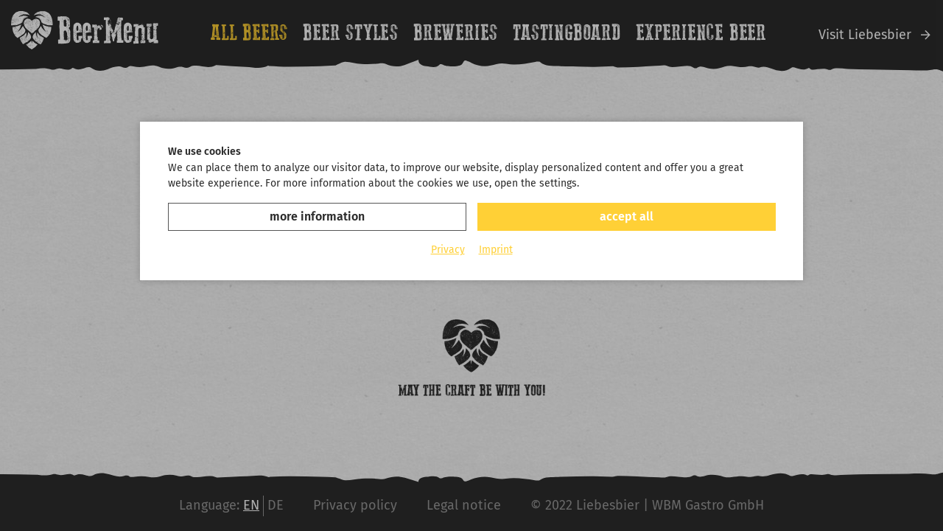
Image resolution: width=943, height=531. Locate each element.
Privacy (448, 249)
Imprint (496, 249)
